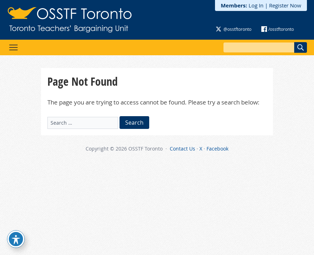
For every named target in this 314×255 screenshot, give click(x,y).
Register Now (285, 5)
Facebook (217, 148)
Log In (256, 5)
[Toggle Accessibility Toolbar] (15, 239)
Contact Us (182, 148)
